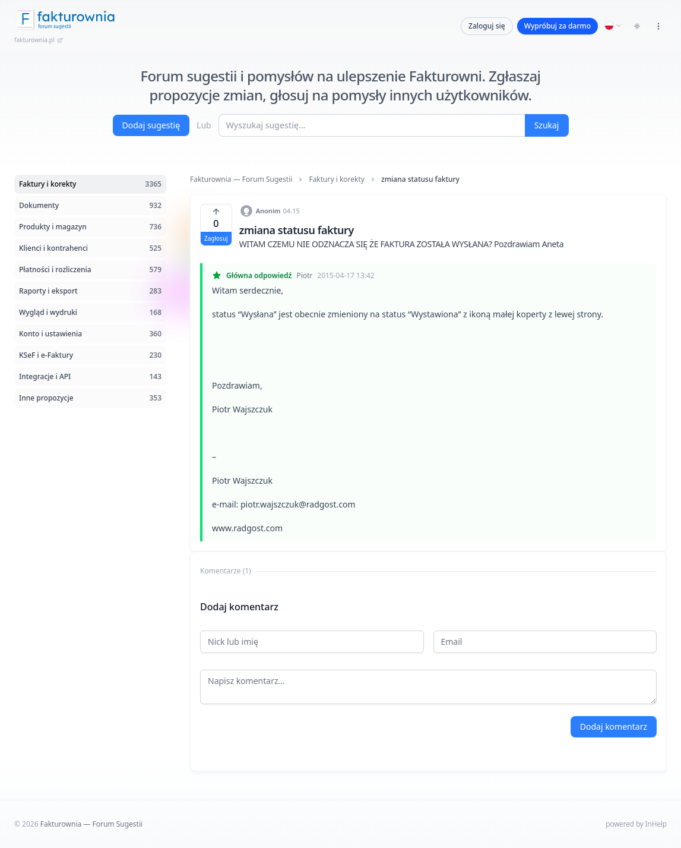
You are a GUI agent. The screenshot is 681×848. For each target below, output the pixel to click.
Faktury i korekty (337, 179)
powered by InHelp (636, 824)
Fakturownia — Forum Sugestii (241, 179)
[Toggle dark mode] (637, 26)
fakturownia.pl (38, 40)
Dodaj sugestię (151, 125)
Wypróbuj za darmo (557, 26)
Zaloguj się (486, 26)
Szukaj (546, 125)
